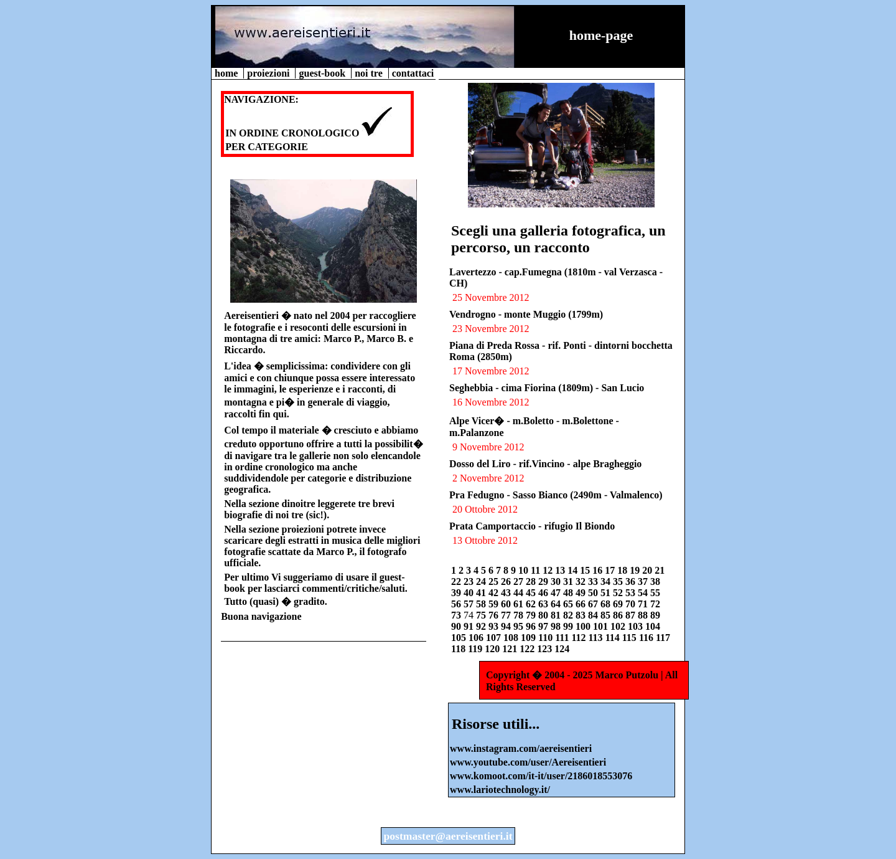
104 (652, 626)
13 (561, 570)
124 (561, 648)
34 (606, 581)
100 (584, 626)
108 (512, 637)
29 (544, 581)
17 (611, 570)
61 (519, 604)
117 (663, 637)
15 (586, 570)
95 (519, 626)
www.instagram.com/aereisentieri (521, 748)
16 (598, 570)
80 (544, 615)
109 (529, 637)
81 (557, 615)
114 (613, 637)
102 (619, 626)
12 (549, 570)
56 (457, 604)
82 (569, 615)
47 (557, 592)
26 (507, 581)
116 (647, 637)
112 (579, 637)
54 (644, 592)
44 (519, 592)
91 (470, 626)
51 (606, 592)
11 (537, 570)
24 (482, 581)
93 (494, 626)
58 (482, 604)
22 (457, 581)
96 (532, 626)
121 (511, 648)
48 (569, 592)
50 (594, 592)
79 (532, 615)
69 (619, 604)
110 (546, 637)
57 (470, 604)
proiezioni (269, 73)
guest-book (323, 73)
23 (470, 581)
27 (519, 581)
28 (532, 581)
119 (476, 648)
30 (557, 581)
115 (630, 637)
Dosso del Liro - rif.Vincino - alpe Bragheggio (545, 463)
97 (544, 626)
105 (460, 637)
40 (470, 592)
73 (457, 615)
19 (636, 570)
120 (493, 648)
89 (655, 615)
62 (532, 604)
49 (582, 592)
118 (459, 648)
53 (631, 592)
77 (507, 615)
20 (648, 570)
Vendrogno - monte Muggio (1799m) (526, 314)
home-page (601, 35)
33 (594, 581)
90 (457, 626)
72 (655, 604)
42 (494, 592)
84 (594, 615)
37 (644, 581)
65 (569, 604)
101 (601, 626)
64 (557, 604)
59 (494, 604)
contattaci (413, 73)
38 (655, 581)
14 (573, 570)
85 (606, 615)
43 (507, 592)
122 (528, 648)
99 (569, 626)
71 (644, 604)
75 (482, 615)
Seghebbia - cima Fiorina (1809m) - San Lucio (546, 387)
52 (619, 592)
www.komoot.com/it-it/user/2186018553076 (541, 776)
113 (597, 637)
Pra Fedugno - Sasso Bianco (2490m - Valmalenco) (556, 495)
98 (557, 626)
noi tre (370, 73)
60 (507, 604)
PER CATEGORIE (266, 146)
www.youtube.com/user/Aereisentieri (528, 762)
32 (582, 581)
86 (619, 615)
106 (477, 637)
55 (655, 592)
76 (494, 615)
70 (631, 604)
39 (457, 592)
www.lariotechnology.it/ (500, 789)
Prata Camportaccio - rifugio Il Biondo (532, 526)
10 (524, 570)
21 (660, 570)
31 (569, 581)
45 (532, 592)
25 (494, 581)
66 (582, 604)
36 (631, 581)
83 (582, 615)
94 (507, 626)
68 (606, 604)
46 (544, 592)
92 (482, 626)
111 (563, 637)
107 (494, 637)
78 (519, 615)
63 (544, 604)
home (227, 73)
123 (545, 648)
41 (482, 592)
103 (636, 626)
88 (644, 615)
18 (623, 570)
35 (619, 581)
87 (631, 615)
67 (594, 604)
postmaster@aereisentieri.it (447, 836)
